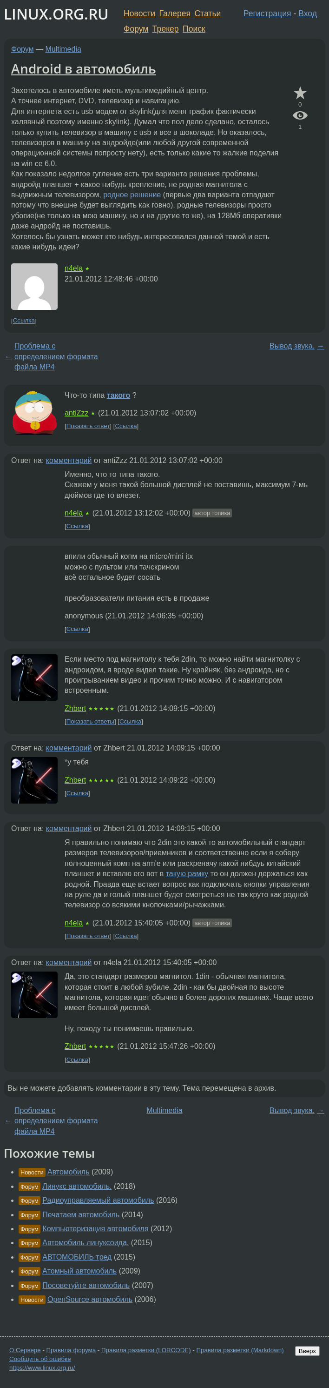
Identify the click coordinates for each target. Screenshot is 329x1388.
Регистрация (267, 13)
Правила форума (71, 1350)
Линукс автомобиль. (77, 1186)
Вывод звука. (292, 346)
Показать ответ (88, 425)
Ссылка (24, 320)
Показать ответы (90, 721)
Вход (307, 13)
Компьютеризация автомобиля (95, 1229)
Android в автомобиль (83, 68)
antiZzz (77, 413)
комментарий (69, 460)
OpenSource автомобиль (89, 1299)
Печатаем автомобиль (80, 1215)
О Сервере (25, 1350)
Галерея (175, 13)
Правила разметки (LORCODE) (146, 1350)
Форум (136, 29)
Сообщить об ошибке (40, 1358)
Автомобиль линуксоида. (85, 1243)
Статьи (207, 13)
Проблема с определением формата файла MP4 (56, 356)
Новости (139, 13)
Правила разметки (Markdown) (239, 1350)
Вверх (307, 1351)
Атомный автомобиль (79, 1271)
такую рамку (187, 874)
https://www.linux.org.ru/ (42, 1367)
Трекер (165, 29)
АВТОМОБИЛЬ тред (77, 1257)
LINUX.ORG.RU (56, 14)
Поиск (194, 29)
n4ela (74, 268)
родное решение (132, 195)
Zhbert (75, 708)
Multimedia (63, 49)
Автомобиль (68, 1172)
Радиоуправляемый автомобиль (98, 1200)
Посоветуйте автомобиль (86, 1285)
